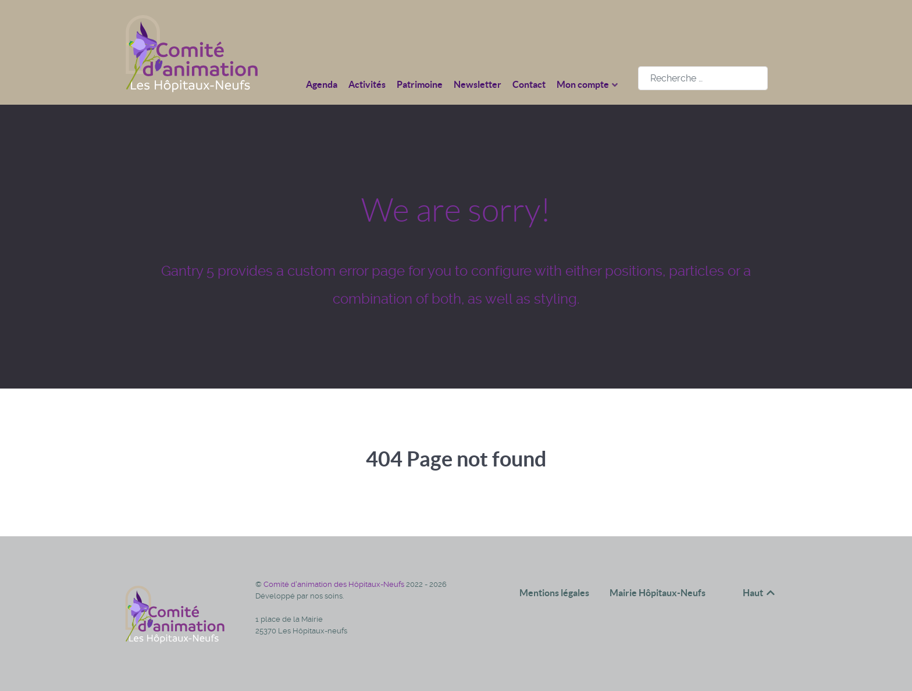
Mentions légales (554, 592)
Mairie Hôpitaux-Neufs (658, 592)
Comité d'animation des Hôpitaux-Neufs (334, 584)
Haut (759, 592)
